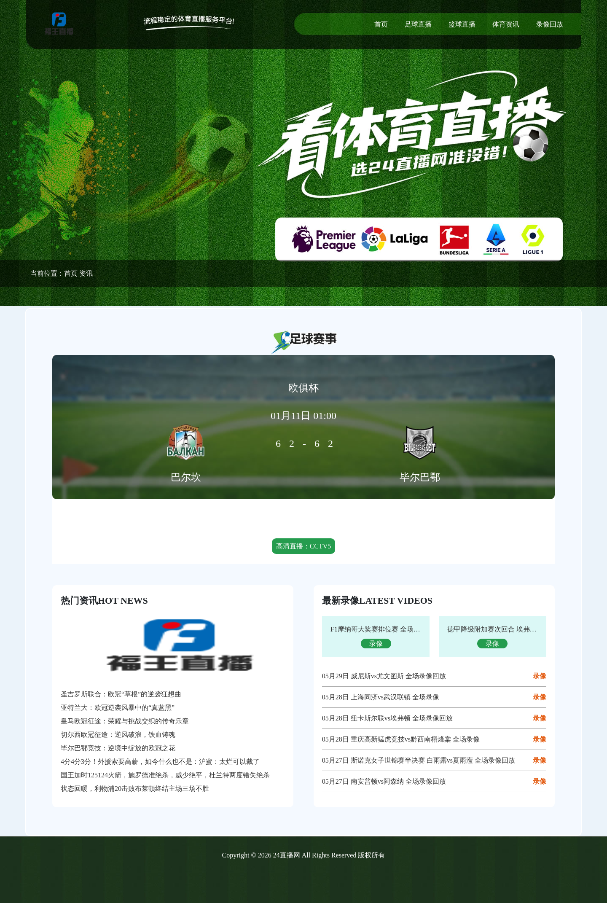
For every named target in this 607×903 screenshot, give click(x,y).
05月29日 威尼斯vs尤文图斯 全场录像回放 (384, 676)
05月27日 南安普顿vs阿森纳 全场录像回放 (384, 781)
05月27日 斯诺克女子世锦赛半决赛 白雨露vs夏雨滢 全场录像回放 (418, 760)
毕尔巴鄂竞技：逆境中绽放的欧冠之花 (118, 748)
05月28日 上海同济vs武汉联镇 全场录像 (380, 697)
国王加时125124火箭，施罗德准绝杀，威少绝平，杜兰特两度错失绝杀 (165, 775)
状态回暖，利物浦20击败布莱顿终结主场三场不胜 (135, 788)
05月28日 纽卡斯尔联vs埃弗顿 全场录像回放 (387, 718)
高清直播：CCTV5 (303, 546)
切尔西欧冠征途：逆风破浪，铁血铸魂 (118, 734)
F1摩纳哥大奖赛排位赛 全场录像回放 (385, 629)
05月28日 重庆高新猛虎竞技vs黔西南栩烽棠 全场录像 (401, 739)
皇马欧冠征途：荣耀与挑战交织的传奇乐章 (125, 721)
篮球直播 (462, 24)
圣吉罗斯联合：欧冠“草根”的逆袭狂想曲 (121, 694)
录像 (539, 676)
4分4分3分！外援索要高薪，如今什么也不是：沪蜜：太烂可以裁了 (160, 761)
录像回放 (549, 24)
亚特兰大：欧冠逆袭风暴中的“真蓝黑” (118, 707)
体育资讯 (505, 24)
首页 (381, 24)
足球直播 (418, 24)
